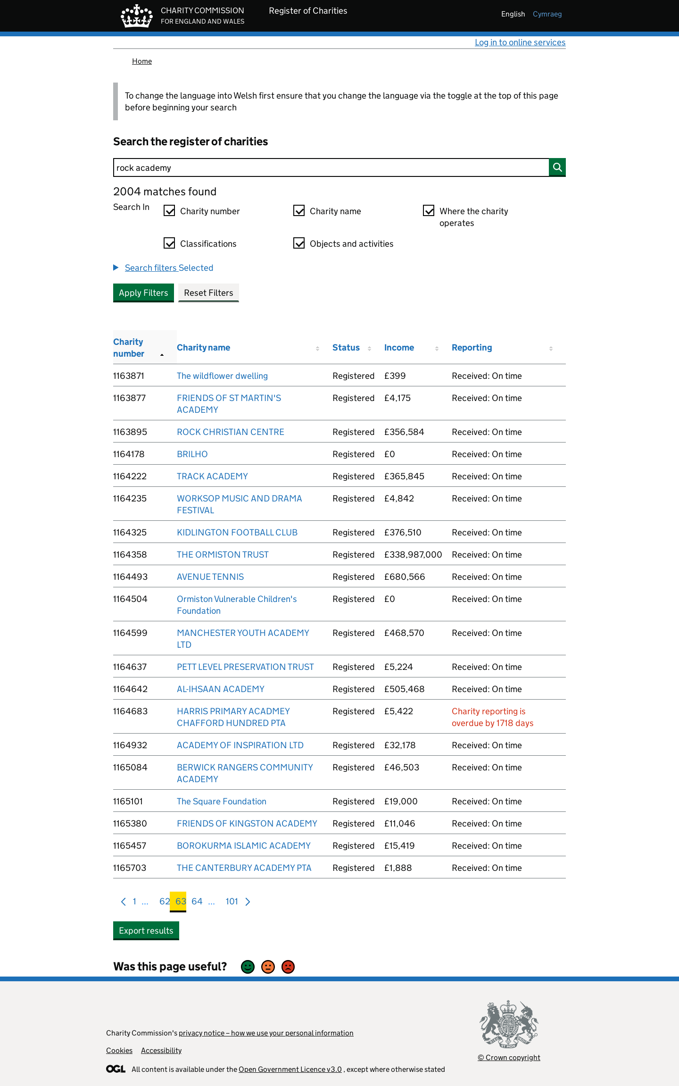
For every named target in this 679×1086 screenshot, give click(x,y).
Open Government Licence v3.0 (290, 1069)
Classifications (208, 243)
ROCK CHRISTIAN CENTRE (230, 431)
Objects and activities (352, 243)
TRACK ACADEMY (212, 476)
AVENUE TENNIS (210, 576)
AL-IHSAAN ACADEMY (221, 689)
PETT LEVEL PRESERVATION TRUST (245, 666)
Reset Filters (208, 292)
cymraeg (547, 13)
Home (142, 61)
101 (232, 903)
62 (164, 903)
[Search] (339, 167)
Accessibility (161, 1050)
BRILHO (192, 454)
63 (180, 903)
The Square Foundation (221, 801)
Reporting (472, 347)
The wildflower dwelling (222, 375)
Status (346, 347)
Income (399, 347)
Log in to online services (520, 42)
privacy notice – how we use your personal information (266, 1032)
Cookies (119, 1050)
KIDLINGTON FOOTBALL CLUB (237, 532)
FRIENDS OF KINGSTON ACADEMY (247, 823)
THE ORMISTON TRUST (223, 554)
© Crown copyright (509, 1057)
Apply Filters (143, 292)
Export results (146, 930)
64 (197, 903)
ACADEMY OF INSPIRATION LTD (240, 745)
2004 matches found (164, 191)
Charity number (210, 211)
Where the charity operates (473, 217)
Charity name (335, 211)
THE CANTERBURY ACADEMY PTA (244, 867)
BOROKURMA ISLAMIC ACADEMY (244, 845)
